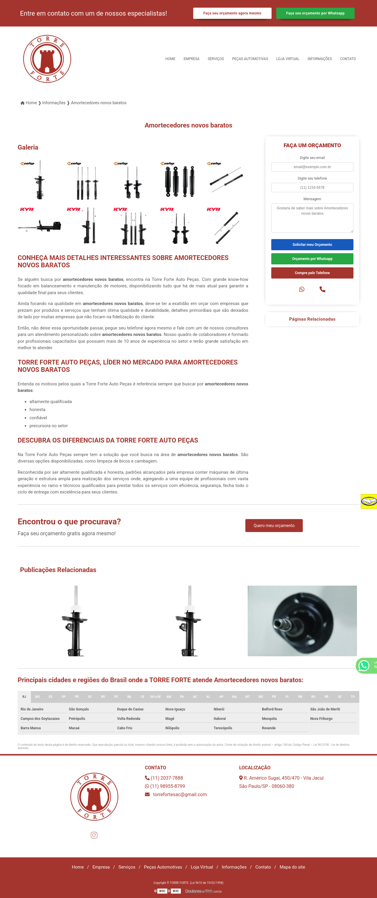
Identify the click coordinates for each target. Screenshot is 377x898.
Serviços (216, 59)
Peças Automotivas (250, 59)
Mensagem (312, 199)
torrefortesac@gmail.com (176, 794)
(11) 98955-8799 (165, 786)
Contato (348, 59)
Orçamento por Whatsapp (312, 259)
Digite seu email (312, 158)
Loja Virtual (288, 59)
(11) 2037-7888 (164, 778)
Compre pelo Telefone (312, 273)
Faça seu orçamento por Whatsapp (315, 13)
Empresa (191, 59)
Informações (319, 59)
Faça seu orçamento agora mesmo (232, 13)
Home (171, 59)
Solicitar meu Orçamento (312, 245)
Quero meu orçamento (274, 525)
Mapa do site (292, 867)
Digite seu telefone (312, 178)
